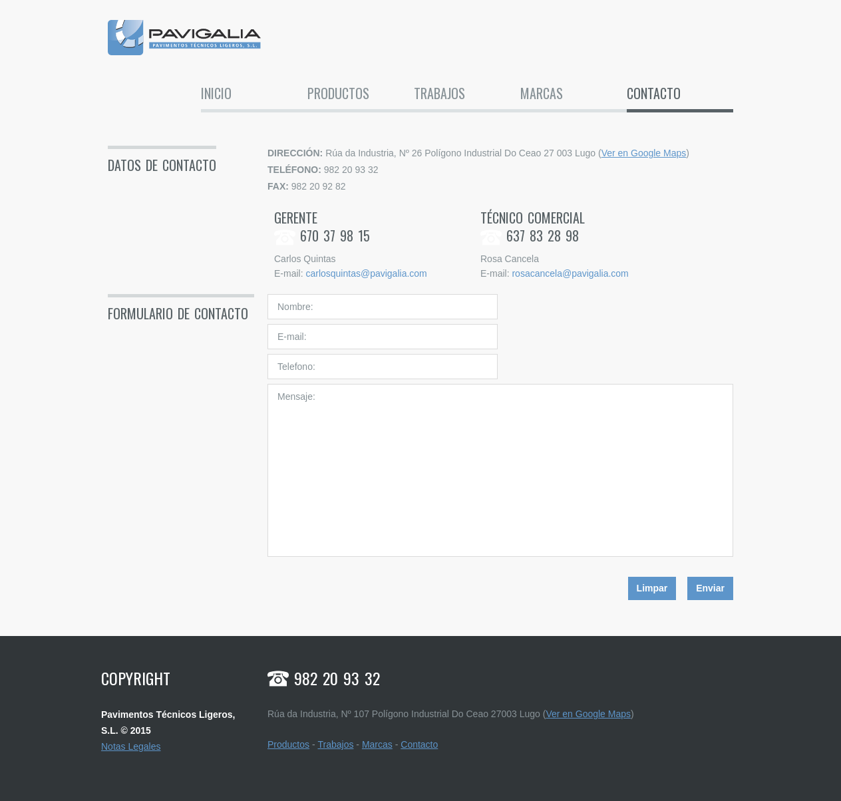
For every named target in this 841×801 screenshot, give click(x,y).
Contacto (654, 94)
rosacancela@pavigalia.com (570, 273)
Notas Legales (131, 746)
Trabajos (439, 94)
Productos (338, 94)
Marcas (541, 94)
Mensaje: (500, 470)
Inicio (216, 94)
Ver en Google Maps (644, 153)
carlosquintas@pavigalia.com (365, 273)
